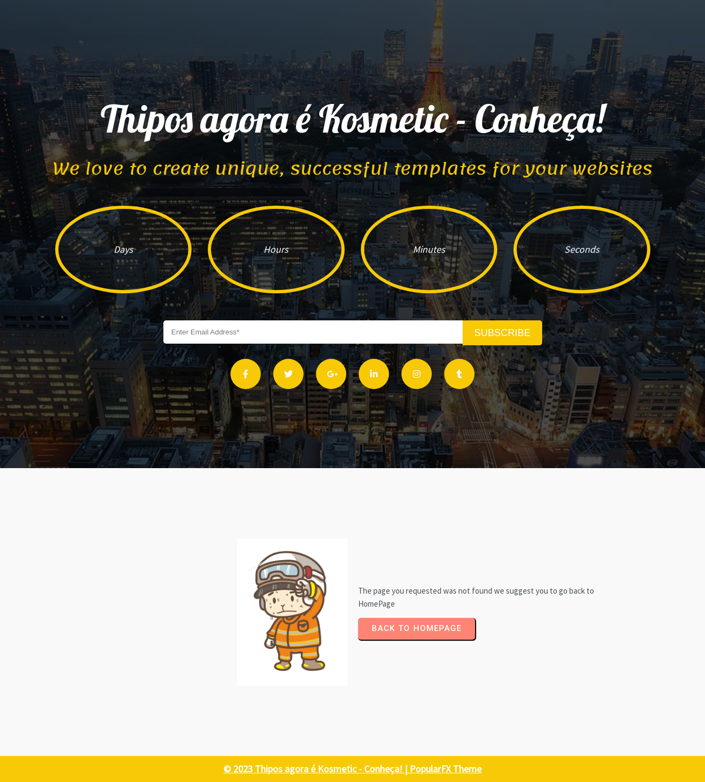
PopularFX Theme (446, 769)
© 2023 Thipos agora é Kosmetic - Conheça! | (316, 769)
